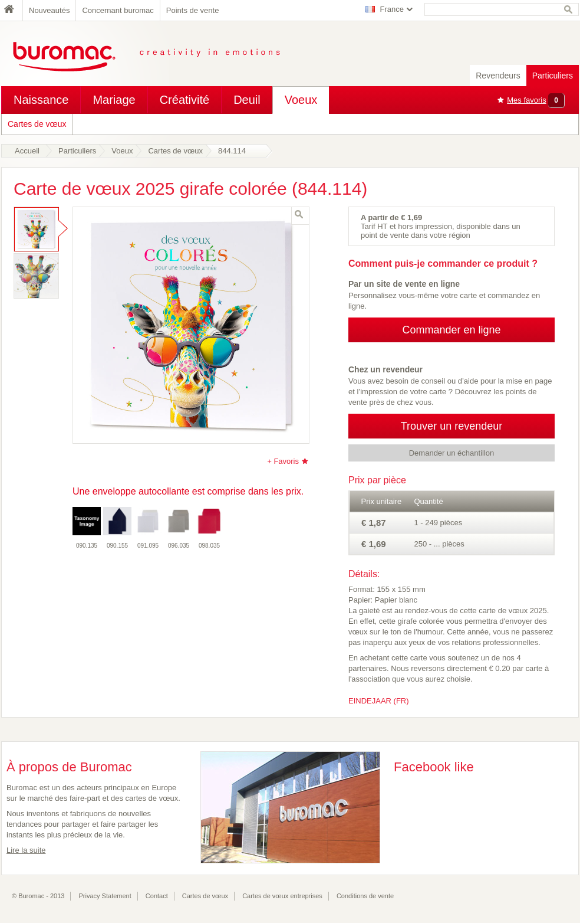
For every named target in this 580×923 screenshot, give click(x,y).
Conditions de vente (365, 895)
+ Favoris (283, 461)
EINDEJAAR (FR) (378, 700)
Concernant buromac (117, 10)
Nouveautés (49, 10)
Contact (157, 895)
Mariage (114, 99)
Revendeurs (498, 75)
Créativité (184, 99)
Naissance (41, 99)
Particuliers (552, 75)
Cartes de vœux (37, 124)
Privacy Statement (105, 895)
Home (12, 10)
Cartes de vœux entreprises (282, 895)
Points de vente (192, 10)
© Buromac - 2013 (38, 895)
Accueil (27, 150)
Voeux (301, 99)
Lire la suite (25, 850)
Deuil (247, 99)
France (392, 9)
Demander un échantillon (452, 453)
